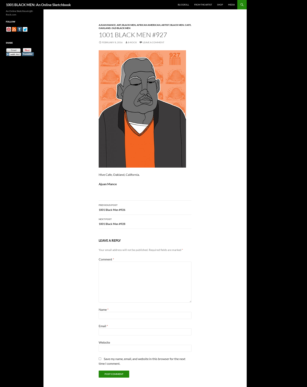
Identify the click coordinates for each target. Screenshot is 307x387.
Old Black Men (121, 28)
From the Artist (203, 4)
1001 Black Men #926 (145, 207)
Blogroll (183, 4)
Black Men (177, 24)
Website (104, 342)
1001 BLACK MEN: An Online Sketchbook (38, 5)
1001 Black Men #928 (145, 221)
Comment (106, 259)
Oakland (105, 28)
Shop (220, 4)
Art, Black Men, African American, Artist (143, 24)
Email (103, 326)
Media (231, 4)
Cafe (188, 24)
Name (103, 309)
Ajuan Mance (107, 24)
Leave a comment (153, 42)
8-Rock (132, 42)
